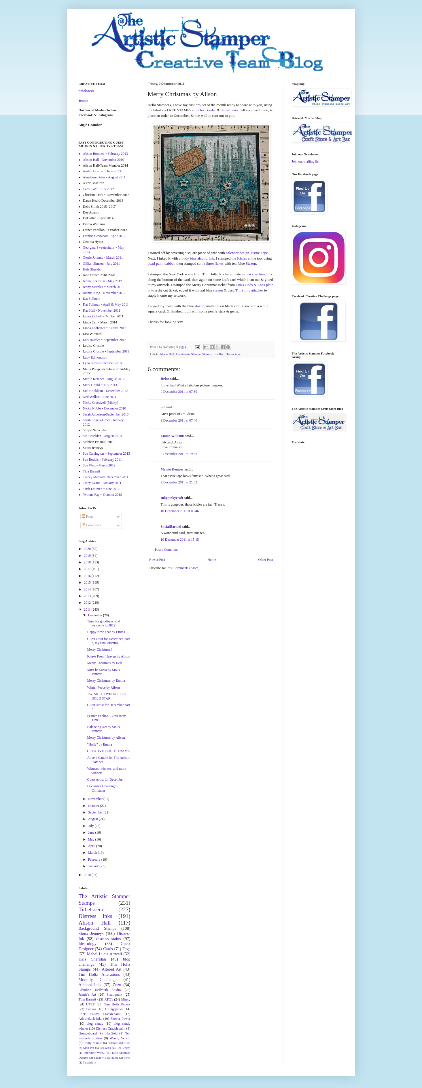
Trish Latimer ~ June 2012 (101, 489)
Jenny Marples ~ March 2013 (103, 287)
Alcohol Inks (90, 984)
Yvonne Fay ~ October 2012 (102, 495)
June (91, 832)
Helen (165, 379)
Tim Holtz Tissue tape (226, 354)
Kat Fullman (91, 299)
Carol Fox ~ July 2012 (98, 189)
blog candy (95, 1024)
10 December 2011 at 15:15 (180, 540)
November (95, 799)
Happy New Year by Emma (106, 632)
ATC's (108, 999)
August (93, 819)
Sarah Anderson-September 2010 (106, 414)
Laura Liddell (92, 316)
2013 (88, 596)
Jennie (83, 101)
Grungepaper (114, 1009)
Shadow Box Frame (106, 1057)
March (93, 853)
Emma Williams (173, 436)
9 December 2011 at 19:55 (179, 454)
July (91, 826)
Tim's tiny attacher (249, 290)
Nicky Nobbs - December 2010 (104, 408)
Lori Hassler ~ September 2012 (104, 340)
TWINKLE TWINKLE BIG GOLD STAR (106, 696)
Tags (126, 948)
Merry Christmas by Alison (106, 738)
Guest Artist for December (105, 780)
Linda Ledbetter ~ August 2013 (104, 328)
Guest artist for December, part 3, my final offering (108, 641)
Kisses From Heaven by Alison (108, 656)
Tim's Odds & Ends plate (254, 285)
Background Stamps (97, 928)
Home (211, 560)
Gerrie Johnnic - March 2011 (103, 258)
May (91, 839)
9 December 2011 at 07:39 (179, 392)
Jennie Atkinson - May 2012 (102, 281)
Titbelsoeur (91, 909)
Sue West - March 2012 (99, 465)
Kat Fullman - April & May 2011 (106, 304)
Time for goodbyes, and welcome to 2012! (103, 623)
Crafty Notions (93, 1043)
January (93, 866)
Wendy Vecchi (119, 1038)
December (95, 615)
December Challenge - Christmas (102, 788)
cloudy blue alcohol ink (196, 258)
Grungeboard (88, 1033)
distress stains (108, 938)
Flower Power (120, 1019)
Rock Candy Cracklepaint (100, 1014)
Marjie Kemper (172, 469)
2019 (88, 556)
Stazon (251, 263)
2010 (88, 875)
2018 (88, 562)
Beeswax (105, 1047)
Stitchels (113, 1043)
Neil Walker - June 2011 (99, 397)
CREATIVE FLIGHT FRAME (108, 751)
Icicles (242, 258)
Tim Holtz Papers (117, 1004)
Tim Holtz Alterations (99, 974)
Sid (163, 407)
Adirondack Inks (90, 1019)
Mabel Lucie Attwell (104, 954)
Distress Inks (95, 916)
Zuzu (117, 984)
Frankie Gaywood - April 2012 (104, 236)
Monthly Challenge (98, 979)
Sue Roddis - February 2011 (102, 460)
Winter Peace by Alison (103, 687)
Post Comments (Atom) (183, 568)
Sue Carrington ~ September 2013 (106, 453)
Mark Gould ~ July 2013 (100, 385)
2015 (88, 582)
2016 (88, 576)
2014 (88, 589)
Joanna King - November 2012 (104, 293)
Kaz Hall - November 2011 (101, 310)
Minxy (125, 999)
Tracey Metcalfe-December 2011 (105, 477)
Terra (127, 1043)
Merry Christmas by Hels (104, 663)
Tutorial (87, 1062)
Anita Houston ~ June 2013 (102, 171)
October (94, 806)
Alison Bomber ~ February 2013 (105, 154)
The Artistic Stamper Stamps (193, 354)
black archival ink (258, 274)
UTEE (90, 1004)
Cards (108, 948)
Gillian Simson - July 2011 (101, 264)
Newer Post (157, 560)
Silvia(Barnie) (171, 527)
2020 (88, 549)
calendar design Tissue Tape (247, 253)
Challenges (123, 1047)
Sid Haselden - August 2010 (102, 436)
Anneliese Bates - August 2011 (104, 177)
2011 (88, 609)
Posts (87, 517)
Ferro (127, 1057)
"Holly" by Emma (99, 744)
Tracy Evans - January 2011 (102, 483)
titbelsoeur (86, 91)
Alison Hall (167, 354)
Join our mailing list (305, 161)
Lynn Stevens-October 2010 (102, 363)
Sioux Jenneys (91, 933)
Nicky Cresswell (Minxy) (100, 403)
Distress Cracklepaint (110, 1028)
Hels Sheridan (93, 269)
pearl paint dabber (161, 263)
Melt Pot (88, 1047)
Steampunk (114, 994)
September (95, 812)
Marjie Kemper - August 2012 (104, 379)
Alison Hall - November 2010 (103, 160)
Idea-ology (87, 943)
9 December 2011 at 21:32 (179, 482)
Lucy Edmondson (95, 357)
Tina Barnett (91, 471)
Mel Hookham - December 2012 (105, 391)
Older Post (265, 560)
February (94, 860)
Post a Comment (166, 550)
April (92, 846)
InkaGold (111, 1033)
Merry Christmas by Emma (106, 681)
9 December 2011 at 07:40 (179, 420)
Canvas (91, 1009)
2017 (88, 569)
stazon (218, 290)
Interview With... (94, 1052)
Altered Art (112, 969)
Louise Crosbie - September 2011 (106, 351)
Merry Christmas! (99, 649)
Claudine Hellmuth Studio (100, 990)
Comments (91, 525)
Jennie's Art (87, 994)
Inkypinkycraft (172, 498)
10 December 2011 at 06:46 (180, 511)
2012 (88, 603)
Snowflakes (215, 263)
